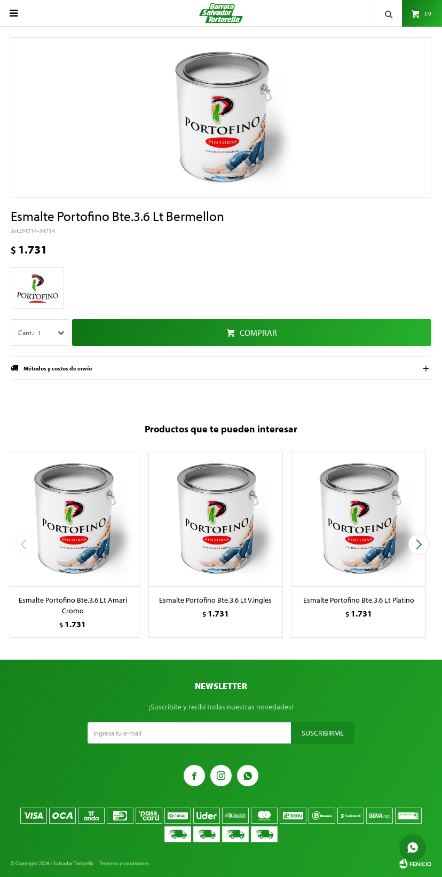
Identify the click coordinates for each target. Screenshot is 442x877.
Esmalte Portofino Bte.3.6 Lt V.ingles (215, 600)
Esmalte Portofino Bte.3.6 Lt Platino (358, 600)
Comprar (258, 332)
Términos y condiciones (124, 863)
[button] (419, 544)
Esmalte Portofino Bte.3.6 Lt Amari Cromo (73, 605)
